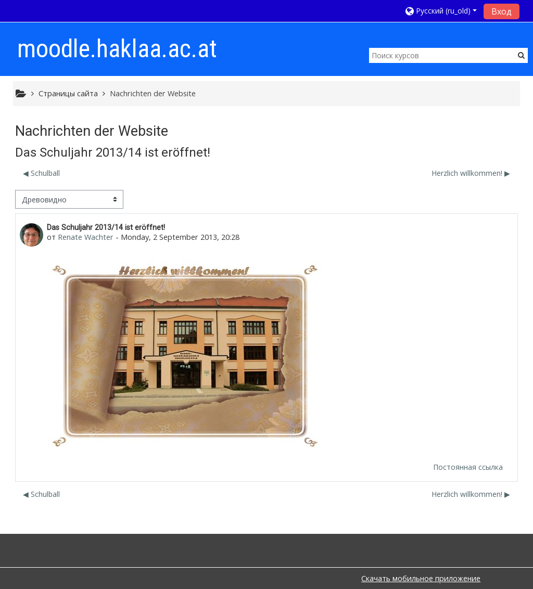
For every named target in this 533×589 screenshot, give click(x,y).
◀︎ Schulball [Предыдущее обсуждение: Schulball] (41, 173)
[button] (441, 11)
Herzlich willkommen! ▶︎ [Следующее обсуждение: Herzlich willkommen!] (471, 173)
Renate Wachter (85, 237)
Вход (501, 11)
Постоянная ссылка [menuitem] (468, 467)
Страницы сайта (68, 93)
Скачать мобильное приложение (420, 578)
